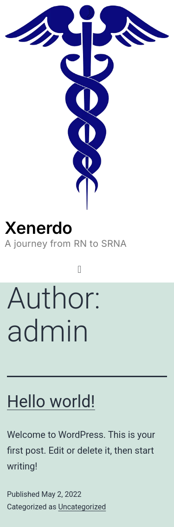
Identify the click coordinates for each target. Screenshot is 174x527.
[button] (79, 269)
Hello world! (51, 401)
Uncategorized (82, 506)
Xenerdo (38, 228)
